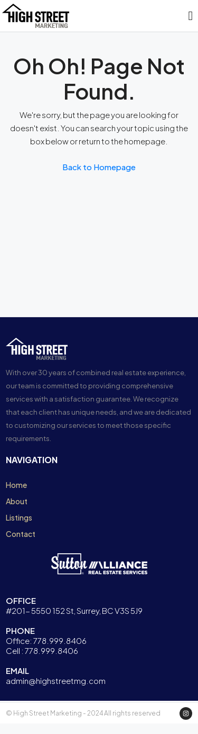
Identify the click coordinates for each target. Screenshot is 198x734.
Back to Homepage (99, 167)
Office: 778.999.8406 (46, 640)
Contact (20, 534)
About (16, 501)
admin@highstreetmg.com (56, 681)
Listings (19, 517)
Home (16, 485)
